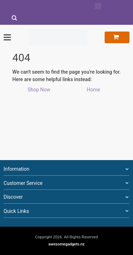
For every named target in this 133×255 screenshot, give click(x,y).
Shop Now (39, 89)
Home (93, 89)
